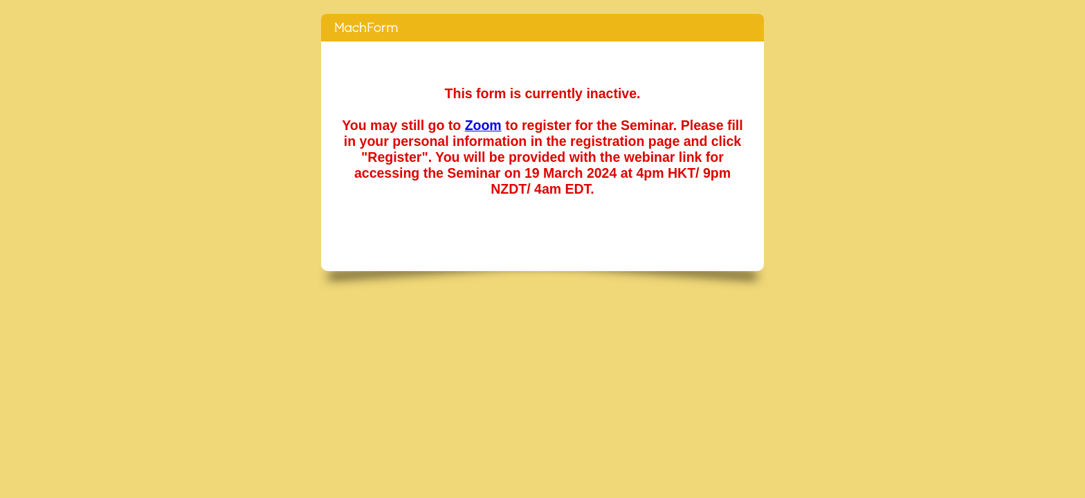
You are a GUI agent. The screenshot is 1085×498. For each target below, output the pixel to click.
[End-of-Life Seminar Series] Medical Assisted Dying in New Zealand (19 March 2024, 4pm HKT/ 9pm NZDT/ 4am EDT (542, 28)
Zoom (483, 125)
